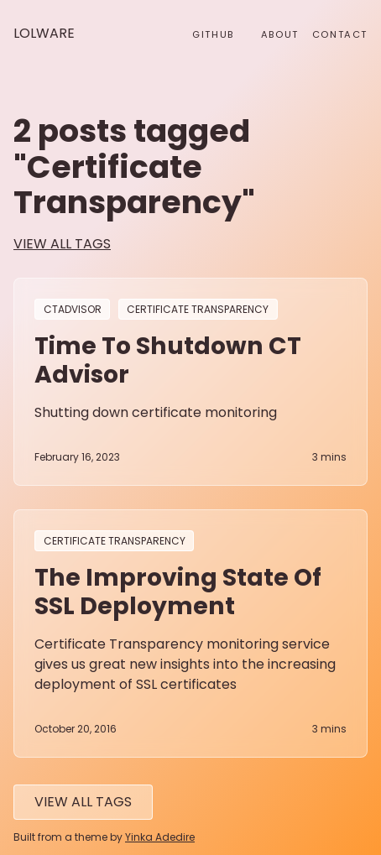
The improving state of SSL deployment (177, 591)
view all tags (62, 243)
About (280, 34)
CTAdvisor (73, 309)
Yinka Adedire (160, 837)
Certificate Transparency (198, 309)
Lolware (44, 33)
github (213, 34)
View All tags (83, 801)
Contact (340, 34)
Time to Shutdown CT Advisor (167, 360)
